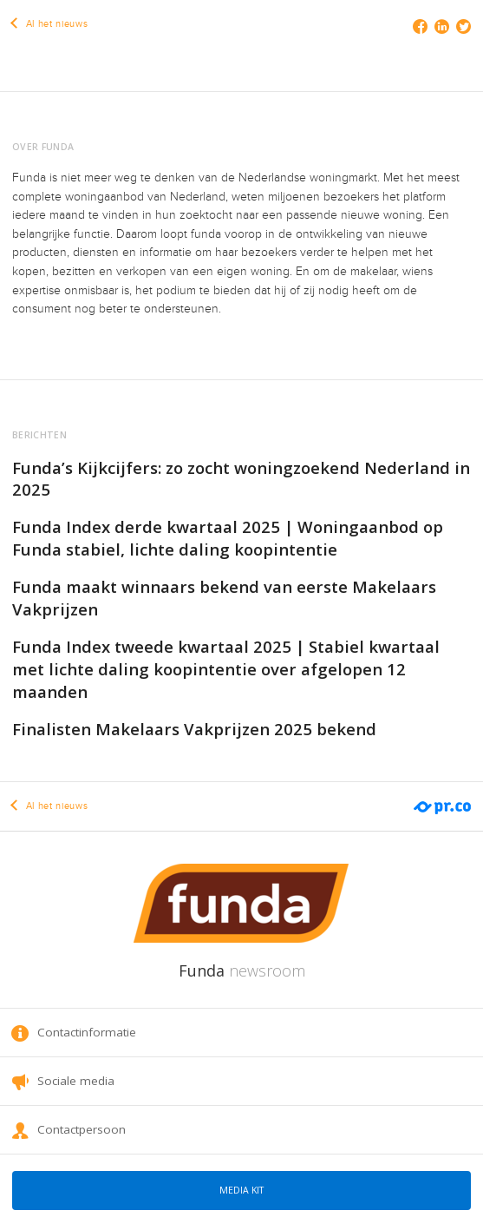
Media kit (241, 1190)
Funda (242, 970)
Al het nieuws (50, 24)
